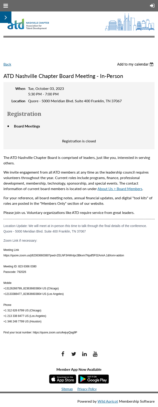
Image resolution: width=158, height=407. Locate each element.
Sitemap (67, 389)
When (20, 88)
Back (7, 64)
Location (18, 101)
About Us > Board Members (119, 188)
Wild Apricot (107, 401)
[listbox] (136, 64)
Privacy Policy (87, 389)
